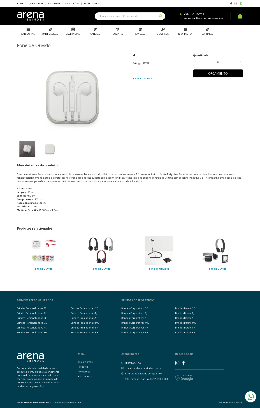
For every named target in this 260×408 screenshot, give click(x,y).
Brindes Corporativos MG (135, 322)
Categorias (28, 33)
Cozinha (118, 33)
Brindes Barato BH (185, 332)
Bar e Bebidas (50, 33)
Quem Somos (36, 3)
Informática (185, 33)
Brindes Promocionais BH (84, 332)
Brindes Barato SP (185, 308)
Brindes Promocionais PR (84, 327)
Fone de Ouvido (43, 268)
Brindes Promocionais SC (84, 318)
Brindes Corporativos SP (134, 308)
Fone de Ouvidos (159, 268)
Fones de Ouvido (144, 78)
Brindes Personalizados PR (32, 327)
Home (20, 3)
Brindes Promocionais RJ (84, 313)
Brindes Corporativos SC (134, 318)
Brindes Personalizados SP (32, 308)
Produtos (54, 3)
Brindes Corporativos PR (134, 327)
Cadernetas (73, 33)
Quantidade (200, 55)
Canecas (140, 33)
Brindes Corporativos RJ (134, 313)
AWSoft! (239, 402)
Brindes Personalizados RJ (31, 313)
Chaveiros (162, 33)
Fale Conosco (92, 3)
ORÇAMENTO (218, 73)
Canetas (95, 33)
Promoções (72, 3)
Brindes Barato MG (185, 322)
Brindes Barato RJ (184, 313)
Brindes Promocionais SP (84, 308)
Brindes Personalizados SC (32, 318)
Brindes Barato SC (185, 318)
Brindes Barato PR (185, 327)
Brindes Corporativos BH (134, 332)
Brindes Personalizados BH (32, 332)
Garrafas (207, 33)
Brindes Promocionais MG (85, 322)
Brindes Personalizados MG (32, 322)
